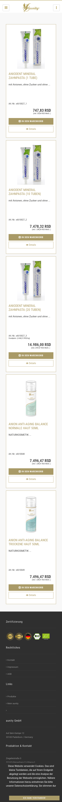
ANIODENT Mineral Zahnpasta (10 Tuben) (25, 192)
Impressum (12, 667)
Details (31, 129)
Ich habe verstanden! (34, 798)
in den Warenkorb (31, 121)
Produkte (11, 696)
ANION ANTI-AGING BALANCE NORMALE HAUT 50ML (28, 426)
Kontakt (10, 660)
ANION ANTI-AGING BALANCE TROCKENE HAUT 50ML (28, 542)
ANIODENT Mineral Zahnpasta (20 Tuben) (25, 308)
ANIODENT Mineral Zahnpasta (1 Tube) (23, 76)
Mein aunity (12, 703)
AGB (9, 674)
